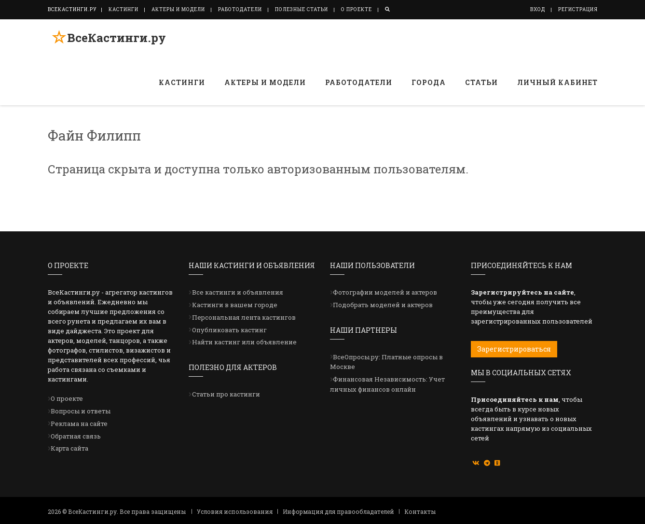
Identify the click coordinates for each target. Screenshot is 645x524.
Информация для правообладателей (338, 511)
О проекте (356, 9)
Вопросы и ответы (80, 411)
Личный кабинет (557, 82)
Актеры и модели (178, 9)
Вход (537, 9)
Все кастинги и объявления (237, 292)
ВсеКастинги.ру (112, 40)
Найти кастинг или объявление (244, 342)
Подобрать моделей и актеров (383, 304)
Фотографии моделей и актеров (385, 292)
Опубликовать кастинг (229, 330)
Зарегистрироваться (514, 349)
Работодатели (240, 9)
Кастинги (123, 9)
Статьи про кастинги (226, 394)
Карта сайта (69, 448)
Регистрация (578, 9)
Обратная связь (76, 436)
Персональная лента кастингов (244, 317)
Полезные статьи (301, 9)
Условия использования (235, 511)
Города (429, 82)
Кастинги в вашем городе (234, 304)
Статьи (481, 82)
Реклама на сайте (79, 423)
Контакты (420, 511)
